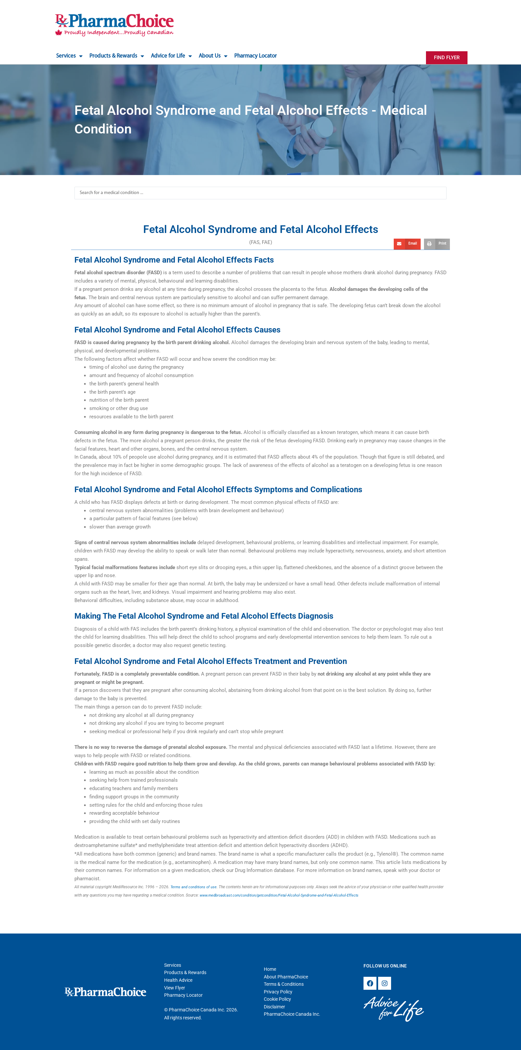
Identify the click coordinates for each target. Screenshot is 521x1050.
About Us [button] (213, 56)
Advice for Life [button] (171, 56)
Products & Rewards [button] (116, 56)
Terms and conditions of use (194, 887)
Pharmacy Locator (255, 56)
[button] (407, 244)
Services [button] (69, 56)
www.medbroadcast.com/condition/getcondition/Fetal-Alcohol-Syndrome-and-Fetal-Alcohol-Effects (286, 895)
